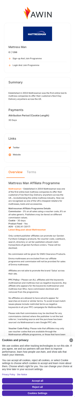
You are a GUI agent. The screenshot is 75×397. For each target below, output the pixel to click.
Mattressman (14, 188)
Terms (31, 172)
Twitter (14, 147)
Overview (15, 172)
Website (15, 155)
